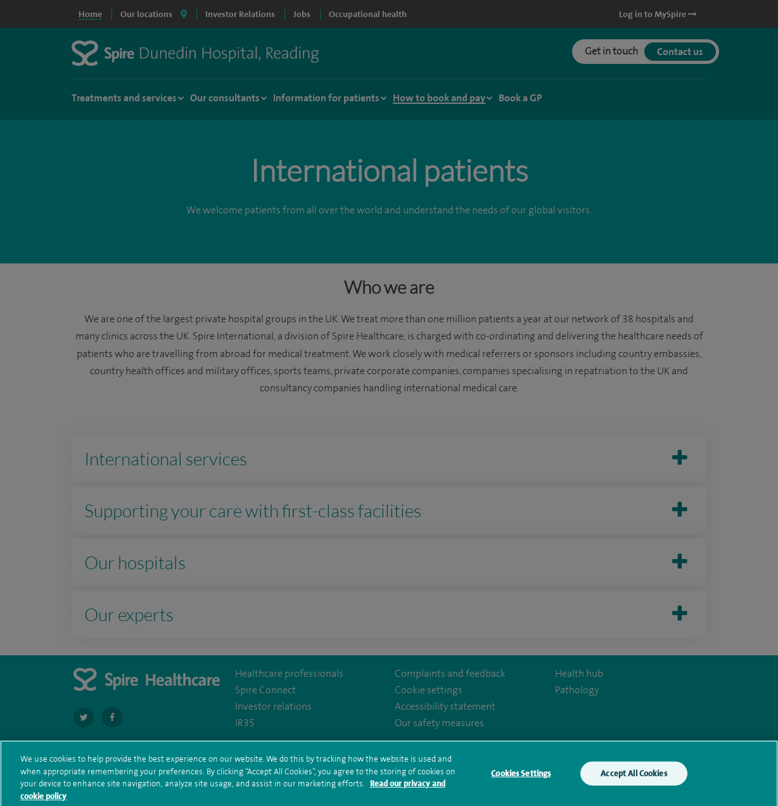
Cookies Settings (521, 778)
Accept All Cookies (633, 778)
